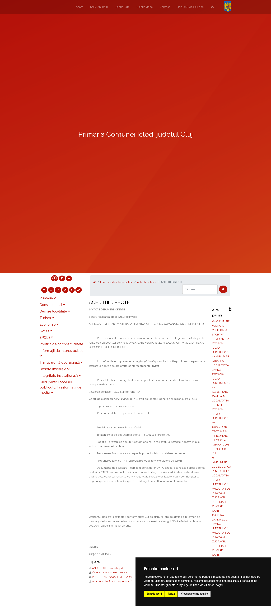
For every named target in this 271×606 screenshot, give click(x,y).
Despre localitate (55, 311)
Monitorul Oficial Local (190, 6)
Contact (165, 6)
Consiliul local (52, 305)
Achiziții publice (146, 282)
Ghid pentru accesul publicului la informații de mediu (60, 387)
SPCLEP (46, 337)
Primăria (48, 298)
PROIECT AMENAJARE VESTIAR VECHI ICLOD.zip (121, 577)
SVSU (46, 331)
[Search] (200, 289)
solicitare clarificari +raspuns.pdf (111, 581)
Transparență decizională (61, 362)
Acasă (79, 6)
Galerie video (145, 6)
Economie (49, 324)
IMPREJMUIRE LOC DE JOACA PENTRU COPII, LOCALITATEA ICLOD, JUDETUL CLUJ (221, 471)
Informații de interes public (116, 282)
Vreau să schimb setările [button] (194, 593)
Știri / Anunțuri (99, 6)
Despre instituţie (54, 369)
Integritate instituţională (60, 375)
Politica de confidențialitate (61, 344)
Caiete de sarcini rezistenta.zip (110, 572)
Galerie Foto (122, 6)
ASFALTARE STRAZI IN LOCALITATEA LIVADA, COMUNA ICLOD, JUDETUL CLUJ (221, 370)
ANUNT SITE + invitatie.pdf (108, 568)
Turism (47, 318)
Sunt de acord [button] (154, 593)
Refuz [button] (171, 593)
